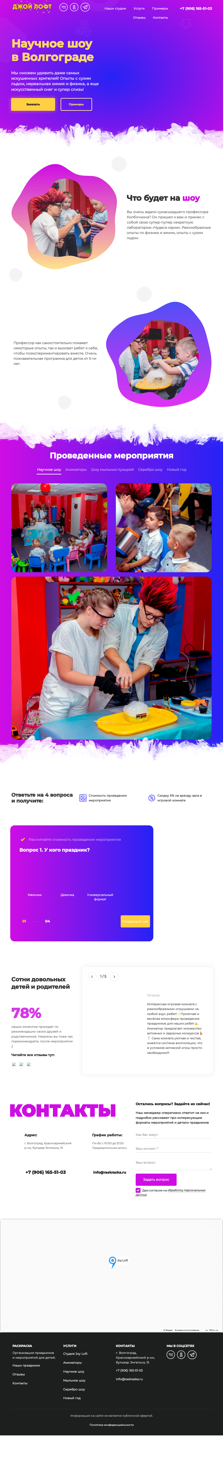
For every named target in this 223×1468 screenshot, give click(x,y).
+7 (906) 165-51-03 (196, 9)
